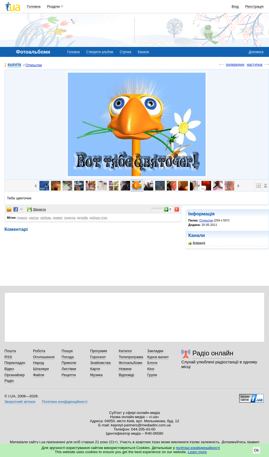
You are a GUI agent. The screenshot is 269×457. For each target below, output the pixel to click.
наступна (254, 64)
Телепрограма (131, 357)
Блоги (152, 363)
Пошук (67, 351)
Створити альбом (99, 52)
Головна (34, 6)
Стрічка (125, 52)
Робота (39, 351)
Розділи (53, 6)
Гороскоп (98, 357)
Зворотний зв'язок (19, 402)
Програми (98, 351)
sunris (14, 64)
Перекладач (14, 363)
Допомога (256, 52)
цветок (33, 217)
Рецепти (68, 375)
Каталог (125, 351)
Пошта (10, 351)
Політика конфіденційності (64, 402)
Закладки (155, 351)
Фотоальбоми (130, 363)
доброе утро (98, 217)
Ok (256, 450)
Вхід (235, 6)
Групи (152, 375)
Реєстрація (254, 6)
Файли (38, 375)
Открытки (34, 65)
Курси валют (158, 357)
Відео (9, 369)
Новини (125, 369)
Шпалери (41, 369)
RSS (8, 357)
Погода (67, 357)
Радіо (9, 381)
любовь (45, 217)
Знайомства (100, 363)
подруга (70, 217)
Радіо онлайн (212, 353)
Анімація (196, 243)
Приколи (68, 363)
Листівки (68, 369)
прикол (22, 217)
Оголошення (44, 357)
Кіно (150, 369)
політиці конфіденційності (198, 448)
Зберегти (36, 209)
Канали (143, 52)
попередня (235, 64)
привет (57, 217)
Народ (38, 363)
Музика (96, 375)
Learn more (197, 452)
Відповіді (126, 375)
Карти (95, 369)
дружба (82, 217)
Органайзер (14, 375)
